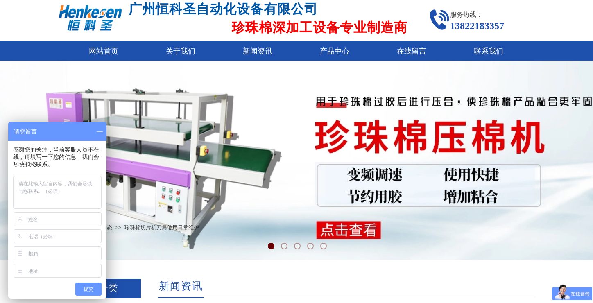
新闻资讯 (257, 51)
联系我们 (488, 51)
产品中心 (334, 51)
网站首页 (103, 51)
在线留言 (411, 51)
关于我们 (180, 51)
